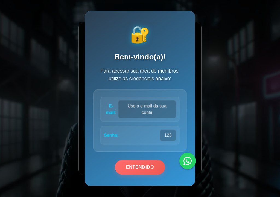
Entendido (140, 167)
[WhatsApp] (187, 161)
